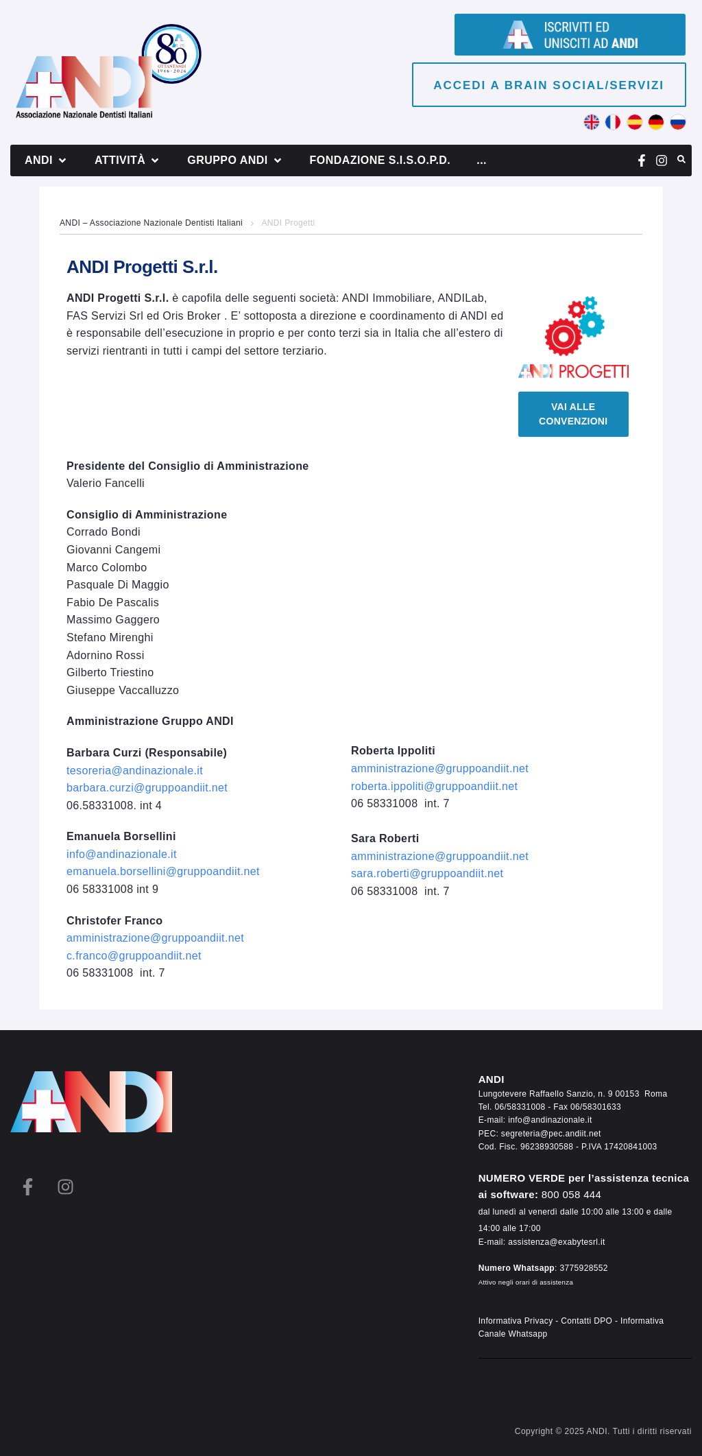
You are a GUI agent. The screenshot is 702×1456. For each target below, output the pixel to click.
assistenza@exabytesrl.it (556, 1242)
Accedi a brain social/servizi (548, 85)
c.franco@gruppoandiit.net (134, 956)
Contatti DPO (586, 1321)
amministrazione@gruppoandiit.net (155, 938)
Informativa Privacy (516, 1321)
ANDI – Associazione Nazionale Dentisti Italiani (151, 223)
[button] (47, 160)
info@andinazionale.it (550, 1120)
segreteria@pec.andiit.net (551, 1133)
